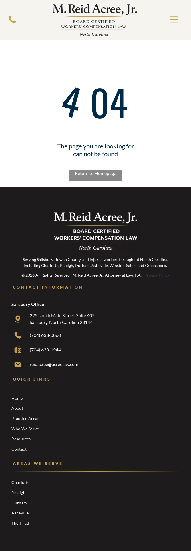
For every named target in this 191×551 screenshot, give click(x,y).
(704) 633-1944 (45, 349)
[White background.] (12, 22)
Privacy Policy (157, 275)
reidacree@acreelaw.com (54, 364)
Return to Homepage (95, 173)
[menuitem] (95, 398)
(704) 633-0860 (45, 335)
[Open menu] (174, 19)
